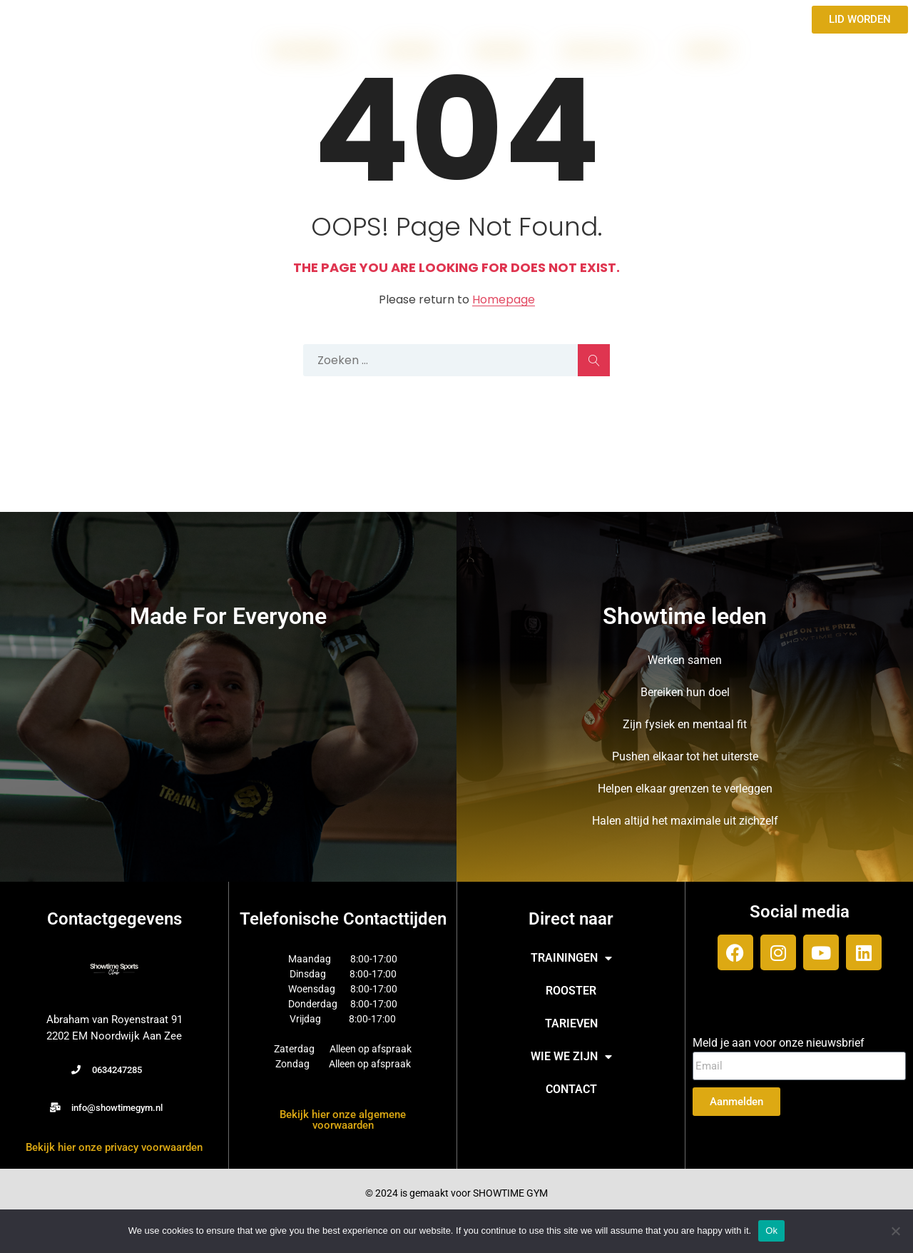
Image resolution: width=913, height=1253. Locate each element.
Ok (771, 1230)
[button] (106, 1070)
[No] (895, 1231)
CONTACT (708, 51)
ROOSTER (412, 51)
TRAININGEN (311, 51)
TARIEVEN (500, 51)
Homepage (503, 300)
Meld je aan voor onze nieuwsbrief (778, 1043)
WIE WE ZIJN (605, 51)
